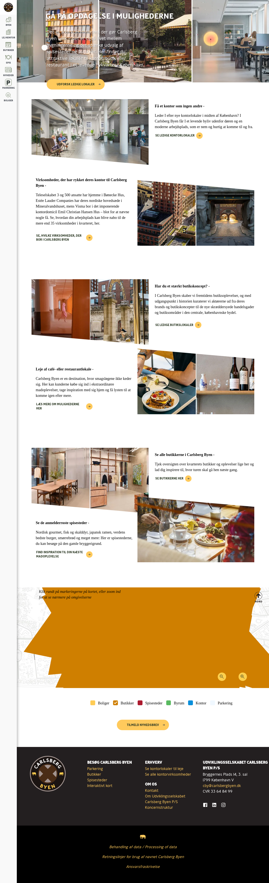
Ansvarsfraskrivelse (143, 866)
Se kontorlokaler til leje (164, 768)
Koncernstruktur (159, 807)
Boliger (103, 703)
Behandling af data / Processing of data (143, 846)
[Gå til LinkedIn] (214, 804)
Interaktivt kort (99, 785)
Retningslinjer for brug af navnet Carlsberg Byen (143, 856)
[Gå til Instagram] (223, 804)
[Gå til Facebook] (205, 804)
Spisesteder (153, 703)
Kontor (201, 703)
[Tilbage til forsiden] (8, 7)
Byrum (179, 703)
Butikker (127, 703)
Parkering (225, 703)
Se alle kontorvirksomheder (168, 774)
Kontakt (151, 790)
